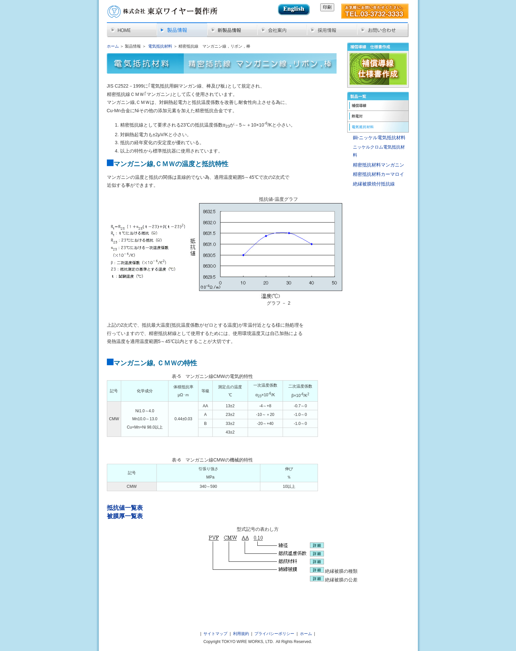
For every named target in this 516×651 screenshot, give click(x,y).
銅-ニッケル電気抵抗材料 (379, 137)
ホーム (113, 46)
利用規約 (241, 633)
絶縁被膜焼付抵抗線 (374, 183)
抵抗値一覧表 (125, 507)
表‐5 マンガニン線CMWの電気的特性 (212, 376)
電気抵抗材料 (160, 46)
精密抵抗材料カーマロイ (378, 174)
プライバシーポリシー (274, 633)
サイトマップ (215, 633)
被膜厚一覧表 (125, 516)
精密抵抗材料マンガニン (378, 164)
